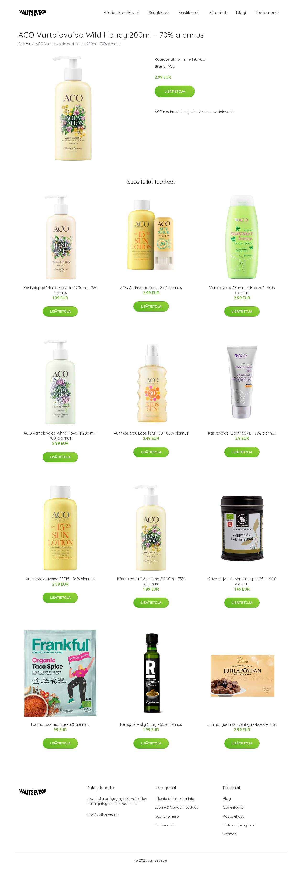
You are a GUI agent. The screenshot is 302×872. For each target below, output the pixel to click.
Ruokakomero (167, 819)
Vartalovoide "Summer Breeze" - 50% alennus (242, 293)
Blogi (241, 14)
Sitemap (229, 837)
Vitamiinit (217, 14)
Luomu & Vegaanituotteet (176, 810)
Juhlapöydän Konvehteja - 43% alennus (242, 727)
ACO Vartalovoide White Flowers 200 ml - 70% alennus (60, 439)
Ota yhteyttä (233, 810)
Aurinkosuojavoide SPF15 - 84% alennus (60, 582)
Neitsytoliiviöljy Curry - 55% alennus (151, 727)
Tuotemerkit (267, 14)
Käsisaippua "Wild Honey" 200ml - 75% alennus (151, 585)
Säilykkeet (159, 14)
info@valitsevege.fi (103, 817)
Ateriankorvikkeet (121, 14)
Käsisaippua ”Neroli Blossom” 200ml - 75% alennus (60, 293)
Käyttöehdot (233, 819)
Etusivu (24, 47)
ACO (201, 62)
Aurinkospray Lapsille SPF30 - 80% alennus (151, 436)
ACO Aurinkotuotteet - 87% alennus (151, 291)
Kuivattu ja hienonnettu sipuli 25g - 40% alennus (242, 585)
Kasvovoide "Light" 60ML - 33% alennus (242, 436)
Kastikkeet (188, 14)
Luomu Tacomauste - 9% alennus (60, 727)
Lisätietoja (175, 95)
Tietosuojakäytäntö (239, 828)
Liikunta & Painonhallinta (174, 802)
